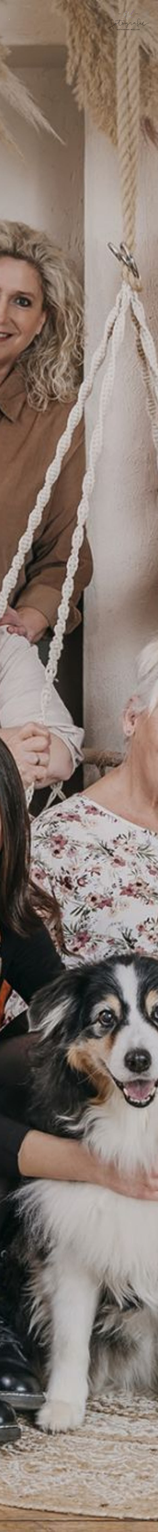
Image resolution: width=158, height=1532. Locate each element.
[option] (79, 766)
